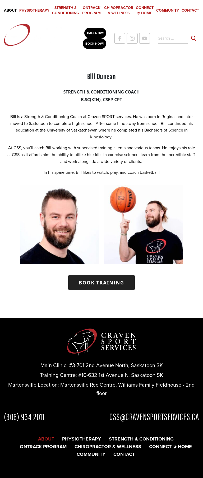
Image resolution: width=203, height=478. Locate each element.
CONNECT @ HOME (145, 10)
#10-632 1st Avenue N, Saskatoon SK (120, 375)
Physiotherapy (34, 10)
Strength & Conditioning (65, 10)
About (10, 10)
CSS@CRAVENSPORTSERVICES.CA (154, 416)
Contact (190, 10)
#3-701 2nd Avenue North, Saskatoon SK (116, 365)
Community (167, 10)
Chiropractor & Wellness (118, 10)
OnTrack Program (91, 10)
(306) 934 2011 (24, 416)
